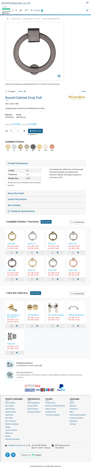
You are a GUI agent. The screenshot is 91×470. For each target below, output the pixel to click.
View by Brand (32, 408)
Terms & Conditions (52, 414)
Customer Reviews (77, 417)
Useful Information (17, 199)
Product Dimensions (18, 163)
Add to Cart (35, 131)
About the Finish (16, 193)
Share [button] (22, 91)
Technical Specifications (21, 210)
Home (72, 402)
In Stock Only (79, 222)
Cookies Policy (50, 411)
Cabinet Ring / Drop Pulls (31, 19)
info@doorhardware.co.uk (17, 445)
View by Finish (32, 405)
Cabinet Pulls (15, 19)
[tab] (45, 163)
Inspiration (73, 420)
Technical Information (78, 414)
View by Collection (34, 411)
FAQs (72, 411)
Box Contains (14, 205)
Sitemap (73, 423)
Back (83, 91)
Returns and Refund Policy (55, 405)
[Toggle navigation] (87, 3)
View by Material (33, 402)
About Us (73, 405)
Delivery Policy (50, 408)
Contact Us (74, 408)
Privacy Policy (50, 402)
